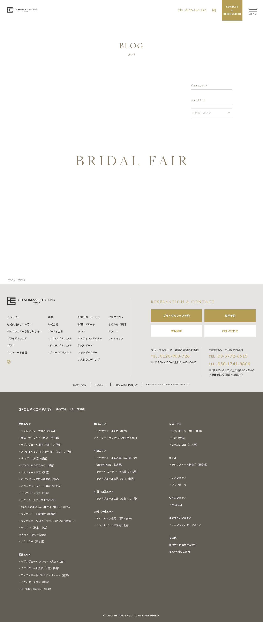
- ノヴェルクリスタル (60, 338)
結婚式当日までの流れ (19, 324)
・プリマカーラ (177, 484)
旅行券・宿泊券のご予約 (182, 544)
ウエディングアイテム (90, 338)
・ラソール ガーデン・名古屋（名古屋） (116, 471)
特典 (50, 317)
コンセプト (13, 317)
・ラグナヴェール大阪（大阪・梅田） (39, 568)
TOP (10, 280)
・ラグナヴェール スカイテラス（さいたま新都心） (47, 520)
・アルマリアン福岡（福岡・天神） (113, 518)
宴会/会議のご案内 (179, 551)
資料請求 (176, 331)
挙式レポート (85, 345)
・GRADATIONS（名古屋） (108, 464)
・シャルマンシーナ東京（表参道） (38, 430)
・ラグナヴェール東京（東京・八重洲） (40, 444)
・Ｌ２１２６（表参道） (32, 541)
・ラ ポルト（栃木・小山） (33, 527)
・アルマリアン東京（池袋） (34, 493)
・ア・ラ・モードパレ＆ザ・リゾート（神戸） (44, 575)
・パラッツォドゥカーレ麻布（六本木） (40, 486)
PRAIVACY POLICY (126, 384)
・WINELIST (175, 504)
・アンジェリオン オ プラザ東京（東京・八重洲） (46, 451)
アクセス (113, 331)
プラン (11, 345)
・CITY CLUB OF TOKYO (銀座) (36, 465)
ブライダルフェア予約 (176, 316)
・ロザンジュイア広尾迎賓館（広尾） (39, 479)
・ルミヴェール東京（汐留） (34, 472)
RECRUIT (100, 384)
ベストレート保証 (17, 352)
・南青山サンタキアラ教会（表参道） (39, 437)
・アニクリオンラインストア (185, 524)
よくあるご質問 (117, 324)
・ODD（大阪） (178, 437)
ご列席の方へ (115, 317)
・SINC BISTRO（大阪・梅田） (186, 430)
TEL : (170, 356)
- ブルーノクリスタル (60, 352)
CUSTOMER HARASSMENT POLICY (168, 384)
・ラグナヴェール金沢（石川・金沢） (115, 478)
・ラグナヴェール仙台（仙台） (111, 430)
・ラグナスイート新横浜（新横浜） (38, 513)
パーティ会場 (55, 331)
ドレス (81, 331)
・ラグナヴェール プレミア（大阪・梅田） (42, 561)
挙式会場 (53, 324)
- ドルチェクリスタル (60, 345)
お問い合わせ (230, 331)
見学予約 (230, 316)
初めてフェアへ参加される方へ (24, 331)
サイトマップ (115, 338)
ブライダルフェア (17, 338)
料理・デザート (86, 324)
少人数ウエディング (89, 359)
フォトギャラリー (88, 352)
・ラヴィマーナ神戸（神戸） (34, 582)
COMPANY (80, 384)
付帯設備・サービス (89, 317)
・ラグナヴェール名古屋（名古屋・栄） (116, 457)
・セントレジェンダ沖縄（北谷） (112, 525)
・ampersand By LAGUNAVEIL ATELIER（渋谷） (45, 506)
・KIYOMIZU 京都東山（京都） (35, 589)
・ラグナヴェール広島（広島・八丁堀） (116, 498)
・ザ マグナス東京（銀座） (33, 458)
